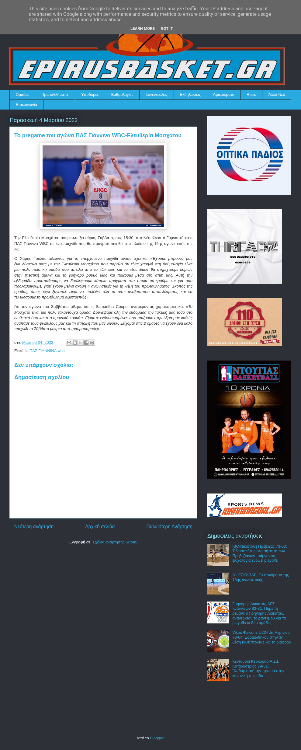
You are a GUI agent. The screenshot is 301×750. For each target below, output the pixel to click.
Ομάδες (22, 94)
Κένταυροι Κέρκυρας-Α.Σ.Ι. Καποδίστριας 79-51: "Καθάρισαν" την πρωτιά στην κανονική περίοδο (258, 668)
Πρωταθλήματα (54, 94)
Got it (167, 28)
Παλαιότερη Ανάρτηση (169, 526)
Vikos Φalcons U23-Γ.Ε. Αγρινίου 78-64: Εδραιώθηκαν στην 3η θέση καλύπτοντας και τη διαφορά (261, 637)
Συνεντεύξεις (157, 94)
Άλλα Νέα (276, 94)
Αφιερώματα (223, 94)
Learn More (142, 28)
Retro (251, 94)
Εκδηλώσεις (190, 94)
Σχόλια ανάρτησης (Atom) (115, 542)
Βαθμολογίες (122, 94)
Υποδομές (90, 94)
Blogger (156, 738)
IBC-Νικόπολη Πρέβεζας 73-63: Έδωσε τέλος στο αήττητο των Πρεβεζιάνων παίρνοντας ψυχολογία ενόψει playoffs (259, 553)
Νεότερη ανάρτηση (34, 526)
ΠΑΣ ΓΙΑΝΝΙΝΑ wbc (47, 350)
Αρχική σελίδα (100, 526)
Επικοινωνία (26, 104)
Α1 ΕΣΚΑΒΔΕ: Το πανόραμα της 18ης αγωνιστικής (260, 577)
